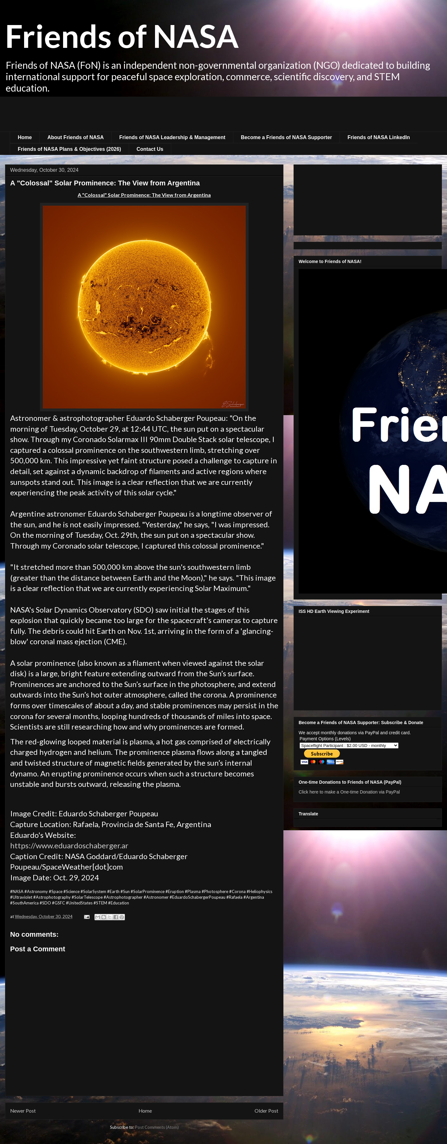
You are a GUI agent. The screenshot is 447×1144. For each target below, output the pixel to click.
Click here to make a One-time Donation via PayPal (349, 791)
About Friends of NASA (75, 137)
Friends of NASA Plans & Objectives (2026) (69, 149)
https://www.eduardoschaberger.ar (69, 845)
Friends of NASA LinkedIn (378, 137)
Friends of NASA (122, 35)
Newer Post (23, 1111)
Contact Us (150, 149)
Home (25, 137)
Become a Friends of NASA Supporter (286, 137)
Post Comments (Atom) (157, 1127)
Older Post (266, 1111)
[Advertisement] (223, 114)
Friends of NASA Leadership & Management (172, 137)
